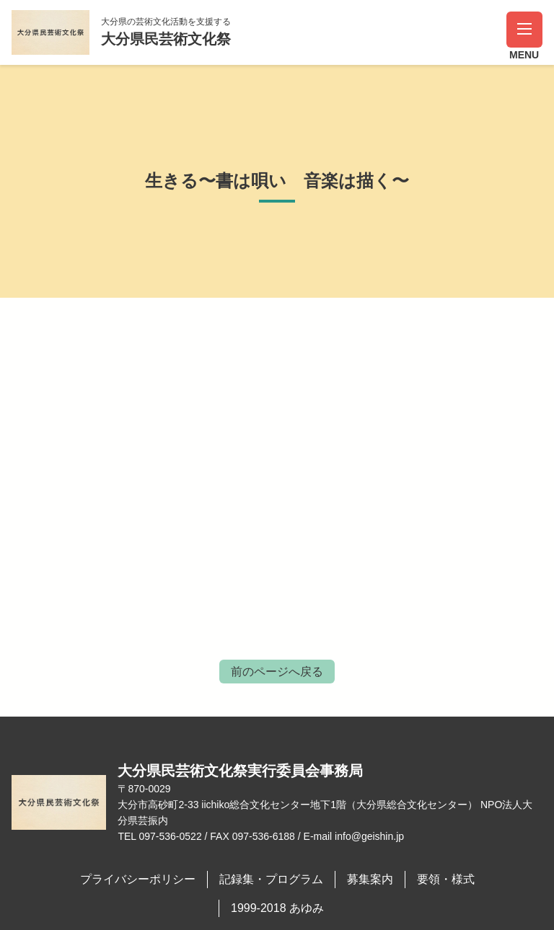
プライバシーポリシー (137, 879)
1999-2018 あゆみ (277, 908)
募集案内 (370, 879)
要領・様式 (446, 879)
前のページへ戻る (277, 671)
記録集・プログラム (271, 879)
